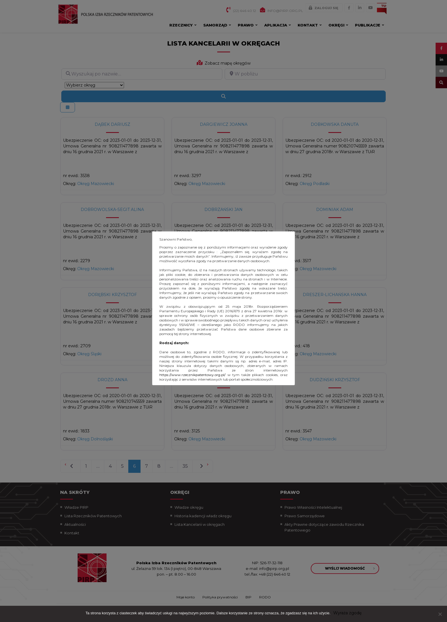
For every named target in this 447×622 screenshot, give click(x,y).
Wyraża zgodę (347, 612)
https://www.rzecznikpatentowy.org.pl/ (192, 375)
